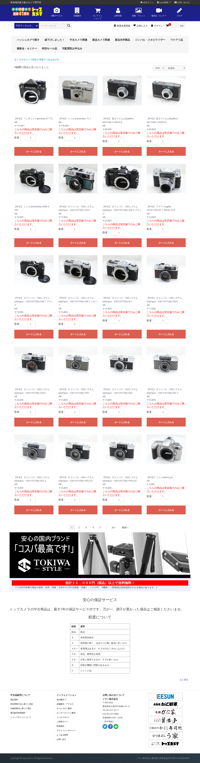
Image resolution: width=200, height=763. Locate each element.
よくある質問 (62, 735)
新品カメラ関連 (101, 39)
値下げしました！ (54, 39)
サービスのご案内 (64, 708)
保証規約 (14, 699)
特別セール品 (49, 48)
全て (16, 59)
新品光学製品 (122, 39)
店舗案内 (77, 12)
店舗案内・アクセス (65, 704)
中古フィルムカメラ (49, 59)
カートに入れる (34, 151)
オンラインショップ (97, 14)
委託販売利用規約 (17, 712)
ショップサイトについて (20, 717)
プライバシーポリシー (66, 730)
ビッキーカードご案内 (66, 712)
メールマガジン (63, 717)
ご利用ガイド (62, 721)
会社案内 (62, 699)
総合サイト (146, 2)
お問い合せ (61, 739)
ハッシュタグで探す (28, 39)
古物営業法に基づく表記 (20, 708)
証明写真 (118, 12)
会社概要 (164, 2)
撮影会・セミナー (159, 12)
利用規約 (60, 726)
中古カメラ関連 (78, 39)
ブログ (179, 12)
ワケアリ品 (176, 39)
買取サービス (56, 12)
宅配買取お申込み (72, 48)
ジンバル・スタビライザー (150, 39)
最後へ (125, 527)
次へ (114, 527)
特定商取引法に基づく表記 (21, 704)
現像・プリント (138, 12)
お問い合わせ (182, 2)
